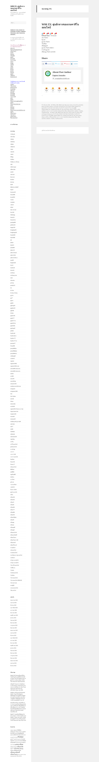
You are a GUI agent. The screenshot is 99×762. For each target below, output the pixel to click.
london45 (12, 267)
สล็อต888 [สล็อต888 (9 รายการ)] (16, 748)
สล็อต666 (12, 507)
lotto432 (12, 270)
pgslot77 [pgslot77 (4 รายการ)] (12, 739)
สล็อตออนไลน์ (13, 532)
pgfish (11, 303)
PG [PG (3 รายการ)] (13, 737)
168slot (12, 139)
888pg (11, 157)
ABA (11, 164)
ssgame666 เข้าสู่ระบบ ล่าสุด (16, 409)
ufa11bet (12, 424)
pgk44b (12, 310)
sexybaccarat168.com (15, 386)
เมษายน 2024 (13, 663)
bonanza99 (13, 192)
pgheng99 (12, 305)
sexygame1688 (13, 391)
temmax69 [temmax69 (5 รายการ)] (13, 742)
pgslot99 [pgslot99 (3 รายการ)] (15, 739)
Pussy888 (12, 346)
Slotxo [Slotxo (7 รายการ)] (24, 740)
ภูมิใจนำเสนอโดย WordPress (48, 130)
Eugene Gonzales (58, 75)
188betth (12, 75)
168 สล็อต (12, 136)
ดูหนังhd (12, 108)
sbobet (12, 373)
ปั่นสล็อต (12, 459)
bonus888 (12, 194)
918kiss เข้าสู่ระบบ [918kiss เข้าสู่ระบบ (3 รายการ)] (19, 731)
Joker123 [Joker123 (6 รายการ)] (16, 734)
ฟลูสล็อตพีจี (13, 474)
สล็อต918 (12, 514)
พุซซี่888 (12, 472)
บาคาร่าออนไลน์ (14, 457)
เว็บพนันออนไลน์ (14, 572)
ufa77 (11, 426)
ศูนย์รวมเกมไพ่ (13, 492)
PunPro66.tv (13, 336)
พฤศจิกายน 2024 (14, 645)
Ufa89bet (12, 431)
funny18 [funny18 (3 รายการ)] (16, 733)
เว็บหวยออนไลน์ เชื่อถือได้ (16, 580)
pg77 (11, 298)
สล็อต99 (12, 520)
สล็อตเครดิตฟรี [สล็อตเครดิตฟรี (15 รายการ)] (15, 752)
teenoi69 (12, 416)
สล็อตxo (12, 525)
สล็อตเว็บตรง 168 (14, 540)
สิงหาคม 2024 (13, 653)
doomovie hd (13, 77)
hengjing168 (13, 230)
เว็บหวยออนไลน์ (14, 577)
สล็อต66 (12, 504)
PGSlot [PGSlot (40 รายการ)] (20, 737)
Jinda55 (12, 245)
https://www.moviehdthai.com (17, 110)
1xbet (11, 66)
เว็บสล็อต (12, 575)
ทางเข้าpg (12, 449)
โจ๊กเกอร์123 (13, 86)
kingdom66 (13, 262)
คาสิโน (12, 441)
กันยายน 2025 (13, 620)
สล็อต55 (12, 502)
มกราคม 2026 (13, 610)
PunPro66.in (71, 114)
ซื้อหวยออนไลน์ (13, 117)
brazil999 (12, 197)
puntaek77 (13, 343)
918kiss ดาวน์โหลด (14, 162)
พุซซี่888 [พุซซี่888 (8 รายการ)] (17, 744)
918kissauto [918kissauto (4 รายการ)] (12, 731)
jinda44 (12, 54)
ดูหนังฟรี (12, 92)
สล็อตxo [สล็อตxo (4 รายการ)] (12, 750)
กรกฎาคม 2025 (13, 625)
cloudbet (12, 202)
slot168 (12, 399)
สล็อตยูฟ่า (12, 530)
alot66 (11, 172)
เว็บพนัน (12, 570)
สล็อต (11, 494)
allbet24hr (12, 169)
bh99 (11, 184)
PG (11, 288)
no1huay (12, 272)
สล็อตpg (12, 522)
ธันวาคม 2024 (13, 643)
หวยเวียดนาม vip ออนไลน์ (16, 555)
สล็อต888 (12, 55)
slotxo (11, 61)
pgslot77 (12, 318)
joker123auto (13, 252)
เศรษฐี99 (12, 585)
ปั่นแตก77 (12, 464)
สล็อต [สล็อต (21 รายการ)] (21, 744)
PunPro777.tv (13, 341)
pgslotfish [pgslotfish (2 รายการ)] (19, 739)
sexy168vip (13, 381)
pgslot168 (12, 315)
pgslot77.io (13, 320)
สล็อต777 (12, 509)
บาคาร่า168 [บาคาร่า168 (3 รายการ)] (12, 744)
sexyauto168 (13, 383)
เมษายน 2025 (13, 633)
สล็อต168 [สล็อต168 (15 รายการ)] (20, 747)
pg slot (12, 69)
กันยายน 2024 (13, 650)
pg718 (11, 295)
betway (12, 182)
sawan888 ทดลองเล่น (15, 368)
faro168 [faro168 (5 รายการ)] (12, 733)
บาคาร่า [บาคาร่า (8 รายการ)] (24, 742)
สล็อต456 (12, 499)
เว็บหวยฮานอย (13, 583)
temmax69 (13, 419)
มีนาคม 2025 (13, 635)
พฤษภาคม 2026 (14, 600)
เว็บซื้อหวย (12, 567)
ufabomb (12, 434)
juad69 (12, 260)
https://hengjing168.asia (16, 49)
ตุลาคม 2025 (13, 617)
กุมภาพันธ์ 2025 (14, 638)
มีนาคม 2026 (13, 605)
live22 (11, 265)
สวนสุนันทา (13, 547)
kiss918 (12, 72)
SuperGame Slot (14, 411)
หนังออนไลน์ (13, 550)
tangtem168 (13, 414)
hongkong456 (13, 232)
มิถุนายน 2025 (13, 628)
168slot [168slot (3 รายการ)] (11, 730)
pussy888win (13, 353)
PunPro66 (12, 333)
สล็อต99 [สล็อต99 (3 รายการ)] (15, 746)
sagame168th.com (14, 366)
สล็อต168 (12, 497)
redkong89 (13, 356)
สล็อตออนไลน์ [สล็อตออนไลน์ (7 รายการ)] (17, 750)
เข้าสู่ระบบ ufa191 (14, 560)
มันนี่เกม (12, 477)
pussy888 (12, 58)
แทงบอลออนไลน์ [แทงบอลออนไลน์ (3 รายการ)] (13, 756)
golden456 (12, 225)
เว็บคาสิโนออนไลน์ (14, 565)
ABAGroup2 (13, 167)
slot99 (11, 52)
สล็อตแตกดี (12, 542)
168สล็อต (12, 141)
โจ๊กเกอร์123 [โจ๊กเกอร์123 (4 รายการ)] (19, 756)
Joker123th (79, 112)
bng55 (11, 189)
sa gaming (12, 89)
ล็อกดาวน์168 (13, 489)
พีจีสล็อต (12, 469)
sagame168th (13, 363)
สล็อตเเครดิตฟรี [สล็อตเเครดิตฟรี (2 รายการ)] (20, 754)
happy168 (12, 227)
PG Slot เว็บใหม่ (13, 293)
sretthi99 (12, 406)
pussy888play (13, 351)
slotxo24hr (13, 404)
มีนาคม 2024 (13, 665)
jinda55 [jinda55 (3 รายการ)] (11, 734)
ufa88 (11, 429)
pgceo (11, 300)
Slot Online (13, 396)
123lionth (12, 134)
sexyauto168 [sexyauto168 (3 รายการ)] (16, 740)
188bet (12, 144)
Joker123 (12, 250)
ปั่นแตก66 (12, 462)
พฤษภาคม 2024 (14, 660)
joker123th (13, 255)
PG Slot (12, 290)
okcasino (12, 280)
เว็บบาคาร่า (13, 114)
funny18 (12, 217)
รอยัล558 (12, 487)
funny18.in (13, 220)
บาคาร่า (12, 451)
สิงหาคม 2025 (13, 622)
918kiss (12, 84)
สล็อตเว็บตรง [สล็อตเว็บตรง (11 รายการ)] (14, 754)
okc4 (11, 278)
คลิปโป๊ (12, 64)
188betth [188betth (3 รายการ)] (15, 730)
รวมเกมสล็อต (13, 484)
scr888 (12, 376)
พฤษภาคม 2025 (14, 630)
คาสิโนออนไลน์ (13, 444)
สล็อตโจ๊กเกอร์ (13, 545)
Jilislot (11, 242)
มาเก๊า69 (12, 479)
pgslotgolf (12, 328)
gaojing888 (13, 222)
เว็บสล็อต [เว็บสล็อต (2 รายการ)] (24, 754)
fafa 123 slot (13, 209)
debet (11, 207)
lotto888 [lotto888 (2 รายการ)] (11, 737)
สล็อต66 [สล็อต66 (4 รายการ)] (12, 746)
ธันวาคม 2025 (13, 612)
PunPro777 (13, 338)
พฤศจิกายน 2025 (14, 615)
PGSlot (12, 313)
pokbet (12, 330)
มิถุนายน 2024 (13, 658)
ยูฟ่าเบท (12, 482)
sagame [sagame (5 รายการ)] (12, 740)
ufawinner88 (13, 436)
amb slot (12, 174)
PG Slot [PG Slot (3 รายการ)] (16, 737)
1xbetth (12, 152)
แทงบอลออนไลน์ (14, 588)
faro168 (12, 212)
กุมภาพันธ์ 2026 (14, 607)
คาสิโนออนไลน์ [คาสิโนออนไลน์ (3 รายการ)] (18, 742)
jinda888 (12, 247)
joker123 (12, 48)
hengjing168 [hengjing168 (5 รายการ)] (21, 733)
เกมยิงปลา (12, 557)
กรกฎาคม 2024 (13, 655)
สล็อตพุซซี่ (12, 527)
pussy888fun (13, 348)
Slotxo (11, 401)
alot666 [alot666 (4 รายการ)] (24, 731)
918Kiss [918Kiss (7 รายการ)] (19, 730)
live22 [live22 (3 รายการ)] (24, 734)
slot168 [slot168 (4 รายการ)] (20, 740)
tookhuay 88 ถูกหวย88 (15, 421)
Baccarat (12, 177)
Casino (12, 199)
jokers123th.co (13, 257)
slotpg (11, 63)
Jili (11, 240)
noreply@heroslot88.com (60, 78)
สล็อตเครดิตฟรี (13, 535)
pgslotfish (12, 325)
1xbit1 (11, 154)
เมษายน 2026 (13, 602)
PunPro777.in (45, 115)
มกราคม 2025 (13, 640)
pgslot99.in (13, 323)
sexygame (12, 388)
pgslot (11, 57)
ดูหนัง (11, 105)
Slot (11, 393)
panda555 (12, 285)
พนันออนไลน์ (13, 467)
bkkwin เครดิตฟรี (14, 187)
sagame (12, 361)
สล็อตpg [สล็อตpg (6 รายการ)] (21, 748)
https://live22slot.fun (15, 104)
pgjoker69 (12, 308)
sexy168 (12, 378)
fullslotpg (12, 215)
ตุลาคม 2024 (13, 648)
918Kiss (12, 159)
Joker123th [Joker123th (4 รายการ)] (20, 734)
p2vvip (12, 283)
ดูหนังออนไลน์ (13, 87)
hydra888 (12, 237)
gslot (11, 98)
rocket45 (12, 358)
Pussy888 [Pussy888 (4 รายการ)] (23, 739)
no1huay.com (13, 275)
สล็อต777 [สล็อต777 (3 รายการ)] (12, 748)
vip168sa (12, 439)
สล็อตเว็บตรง (13, 51)
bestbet (12, 179)
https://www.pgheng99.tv (16, 101)
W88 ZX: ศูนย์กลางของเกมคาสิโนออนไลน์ (17, 8)
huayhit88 (12, 235)
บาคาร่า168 (13, 60)
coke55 (12, 204)
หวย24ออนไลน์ (13, 552)
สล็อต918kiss (13, 517)
